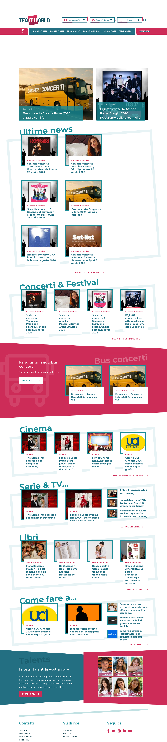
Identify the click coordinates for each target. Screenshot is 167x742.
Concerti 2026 (40, 31)
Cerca (146, 20)
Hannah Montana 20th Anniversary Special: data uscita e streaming (133, 509)
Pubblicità (24, 727)
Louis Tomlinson (91, 31)
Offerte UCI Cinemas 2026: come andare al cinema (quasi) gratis (133, 460)
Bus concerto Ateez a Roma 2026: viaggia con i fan (44, 115)
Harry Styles (109, 31)
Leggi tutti (136, 632)
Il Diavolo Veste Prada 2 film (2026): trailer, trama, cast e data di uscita (69, 460)
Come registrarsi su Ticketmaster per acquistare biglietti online (130, 623)
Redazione (68, 721)
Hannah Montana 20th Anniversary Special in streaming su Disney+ (131, 499)
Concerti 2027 (57, 31)
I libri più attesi (134, 581)
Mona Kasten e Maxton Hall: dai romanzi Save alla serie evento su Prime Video (35, 567)
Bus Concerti (29, 377)
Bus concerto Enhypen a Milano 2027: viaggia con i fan (86, 212)
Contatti (23, 718)
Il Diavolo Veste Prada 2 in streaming (132, 487)
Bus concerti (73, 31)
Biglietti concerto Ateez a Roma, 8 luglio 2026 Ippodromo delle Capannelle (118, 111)
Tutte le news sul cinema (128, 471)
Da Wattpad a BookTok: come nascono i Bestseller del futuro (68, 567)
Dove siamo (24, 721)
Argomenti (74, 20)
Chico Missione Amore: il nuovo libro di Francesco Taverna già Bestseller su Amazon (135, 568)
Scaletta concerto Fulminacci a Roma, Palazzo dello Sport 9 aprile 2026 (84, 258)
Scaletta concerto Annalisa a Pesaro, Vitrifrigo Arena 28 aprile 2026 (82, 167)
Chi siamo (67, 718)
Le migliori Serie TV (132, 522)
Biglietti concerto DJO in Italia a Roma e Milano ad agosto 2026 (41, 257)
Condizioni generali (26, 738)
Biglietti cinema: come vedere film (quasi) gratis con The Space (84, 623)
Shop (129, 20)
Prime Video (124, 31)
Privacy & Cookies (42, 738)
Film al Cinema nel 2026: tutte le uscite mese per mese (102, 458)
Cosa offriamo (102, 20)
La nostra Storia (70, 724)
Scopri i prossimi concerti (127, 335)
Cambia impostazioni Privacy (62, 738)
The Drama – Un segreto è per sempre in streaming (34, 458)
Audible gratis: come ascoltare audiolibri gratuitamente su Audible (133, 612)
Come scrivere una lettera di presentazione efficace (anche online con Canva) (132, 600)
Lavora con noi (25, 724)
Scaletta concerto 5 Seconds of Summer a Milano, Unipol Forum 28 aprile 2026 (40, 213)
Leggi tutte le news (87, 272)
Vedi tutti (145, 31)
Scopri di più (28, 682)
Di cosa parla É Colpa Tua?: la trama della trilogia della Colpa (100, 567)
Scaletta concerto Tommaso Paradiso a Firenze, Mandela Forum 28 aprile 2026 (42, 167)
